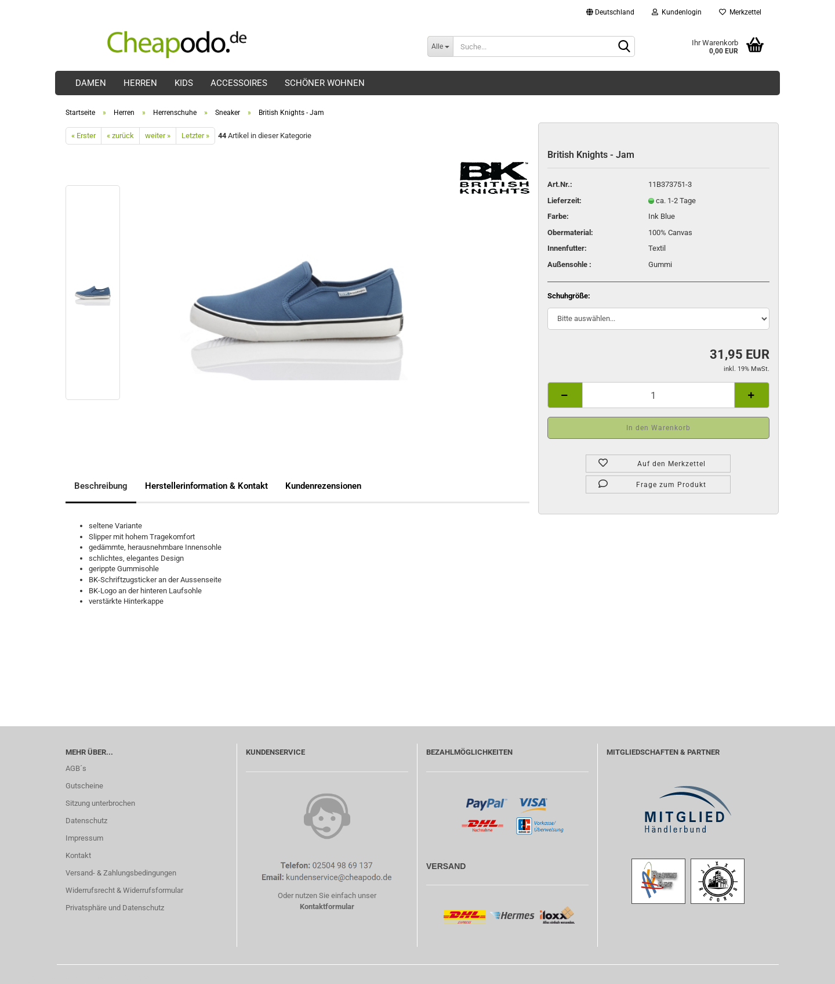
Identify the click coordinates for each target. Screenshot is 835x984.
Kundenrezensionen (323, 486)
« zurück (120, 135)
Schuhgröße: (568, 295)
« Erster (83, 135)
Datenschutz (86, 820)
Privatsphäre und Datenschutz (115, 907)
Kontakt (78, 855)
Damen (90, 83)
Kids (184, 83)
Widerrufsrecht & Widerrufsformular (124, 890)
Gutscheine (84, 785)
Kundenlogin (677, 12)
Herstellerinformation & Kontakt (206, 486)
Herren (140, 83)
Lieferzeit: (564, 200)
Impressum (84, 838)
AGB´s (76, 768)
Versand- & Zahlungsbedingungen (121, 872)
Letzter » (195, 135)
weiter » (157, 135)
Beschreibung (101, 486)
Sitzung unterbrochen (100, 803)
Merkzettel (740, 12)
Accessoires (238, 83)
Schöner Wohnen (325, 83)
